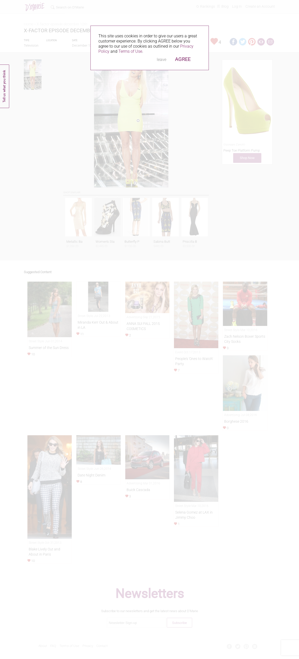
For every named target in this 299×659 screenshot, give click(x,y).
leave (161, 59)
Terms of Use (130, 51)
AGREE (183, 59)
